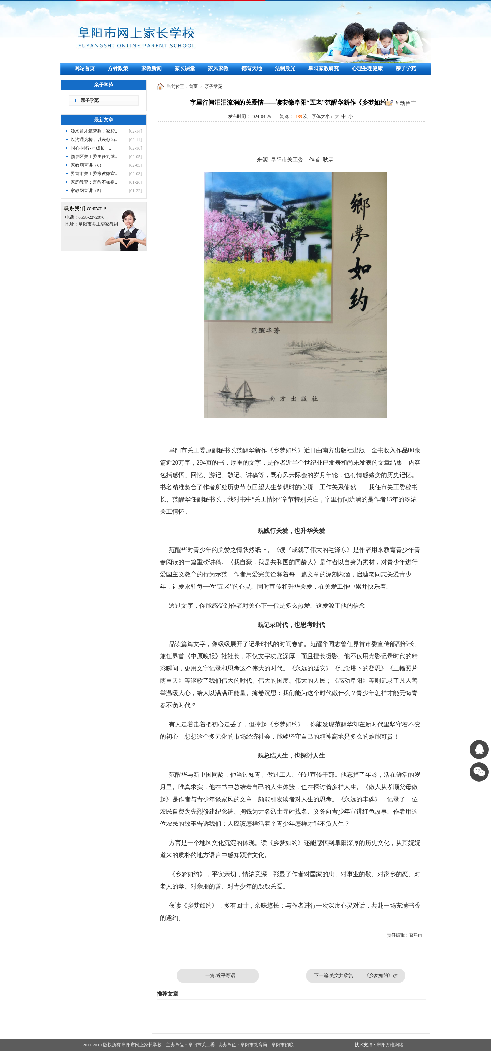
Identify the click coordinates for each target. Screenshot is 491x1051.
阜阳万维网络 (390, 1044)
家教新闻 (151, 68)
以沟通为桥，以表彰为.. (94, 139)
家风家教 (218, 68)
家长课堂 (185, 68)
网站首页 (84, 68)
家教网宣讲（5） (87, 190)
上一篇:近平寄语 (217, 975)
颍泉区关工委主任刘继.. (94, 156)
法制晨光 (285, 68)
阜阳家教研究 (323, 68)
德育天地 (251, 68)
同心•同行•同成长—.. (91, 148)
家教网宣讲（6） (87, 165)
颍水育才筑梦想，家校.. (94, 131)
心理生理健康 (367, 68)
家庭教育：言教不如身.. (94, 182)
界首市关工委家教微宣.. (94, 173)
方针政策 (118, 68)
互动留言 (405, 103)
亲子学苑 (406, 68)
